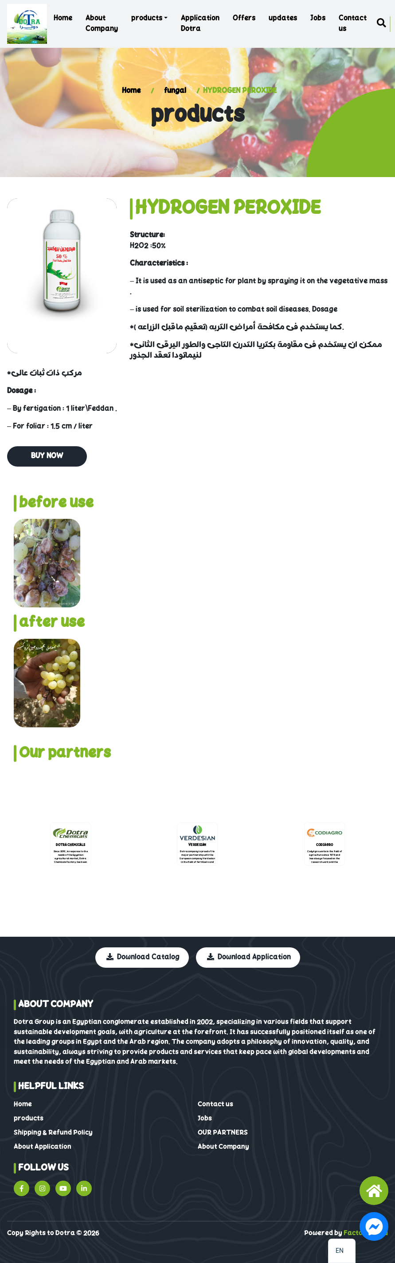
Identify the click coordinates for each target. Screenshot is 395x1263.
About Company (102, 23)
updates (283, 18)
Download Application (249, 957)
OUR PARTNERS (223, 1133)
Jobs (317, 18)
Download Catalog (143, 957)
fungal (175, 91)
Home (63, 18)
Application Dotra (200, 23)
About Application (42, 1147)
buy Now (47, 456)
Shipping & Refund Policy (53, 1133)
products (146, 18)
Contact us (353, 23)
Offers (244, 18)
